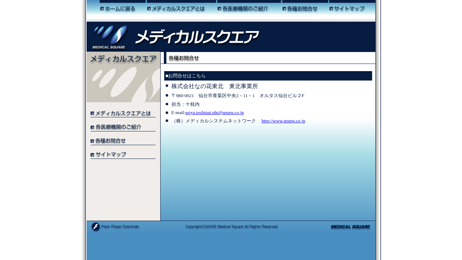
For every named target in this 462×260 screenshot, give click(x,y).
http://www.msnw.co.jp (283, 121)
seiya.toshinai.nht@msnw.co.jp (215, 112)
